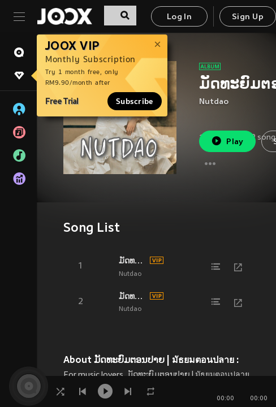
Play (227, 141)
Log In (179, 17)
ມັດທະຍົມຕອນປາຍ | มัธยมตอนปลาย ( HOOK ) (132, 260)
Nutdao (213, 102)
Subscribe (134, 101)
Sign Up (248, 17)
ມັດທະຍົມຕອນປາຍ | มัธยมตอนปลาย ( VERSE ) (132, 296)
